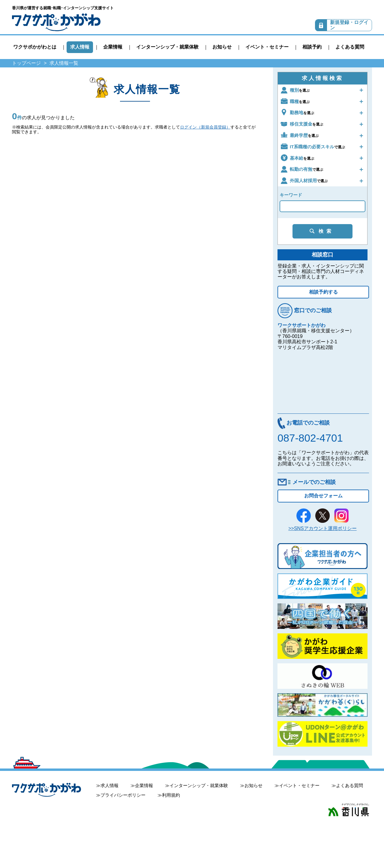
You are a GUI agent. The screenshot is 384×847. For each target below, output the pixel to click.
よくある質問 (349, 46)
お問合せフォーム (323, 495)
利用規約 (171, 795)
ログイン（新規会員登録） (205, 127)
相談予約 (312, 46)
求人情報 (79, 46)
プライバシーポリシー (123, 795)
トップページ (26, 63)
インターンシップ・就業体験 (167, 46)
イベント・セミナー (267, 46)
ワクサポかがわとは (34, 46)
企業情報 (112, 46)
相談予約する (323, 292)
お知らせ (222, 46)
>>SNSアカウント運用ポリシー (322, 528)
